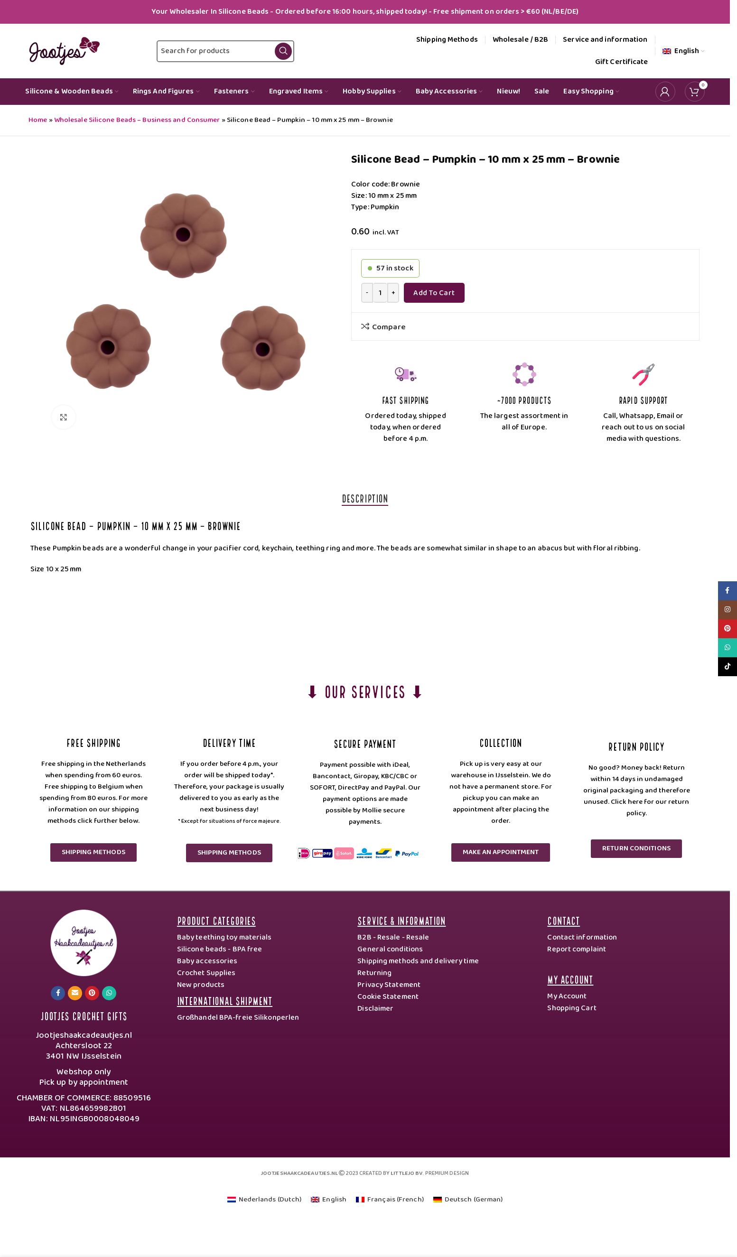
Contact (563, 919)
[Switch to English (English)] (328, 1200)
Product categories (216, 919)
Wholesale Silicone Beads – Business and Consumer (137, 120)
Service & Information (401, 919)
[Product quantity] (380, 293)
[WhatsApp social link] (109, 993)
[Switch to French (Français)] (390, 1200)
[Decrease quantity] (367, 293)
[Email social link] (75, 993)
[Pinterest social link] (92, 993)
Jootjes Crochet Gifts (83, 1015)
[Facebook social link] (58, 993)
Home (37, 120)
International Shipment (224, 1000)
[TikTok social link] (727, 666)
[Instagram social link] (727, 609)
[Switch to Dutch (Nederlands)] (265, 1200)
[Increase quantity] (393, 293)
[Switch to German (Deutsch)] (468, 1200)
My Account (570, 978)
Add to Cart (434, 293)
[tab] (365, 498)
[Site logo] (62, 50)
